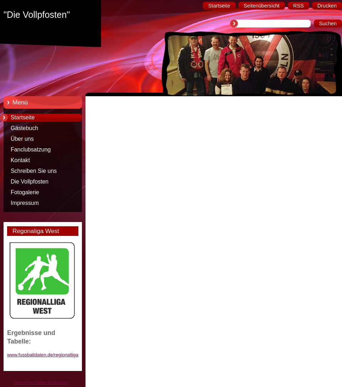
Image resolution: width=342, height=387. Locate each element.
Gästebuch (24, 128)
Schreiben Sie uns (34, 171)
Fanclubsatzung (31, 149)
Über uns (22, 139)
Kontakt (20, 160)
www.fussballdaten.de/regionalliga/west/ (49, 354)
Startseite (23, 117)
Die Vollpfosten (29, 182)
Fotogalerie (25, 192)
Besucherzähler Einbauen (41, 382)
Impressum (25, 203)
